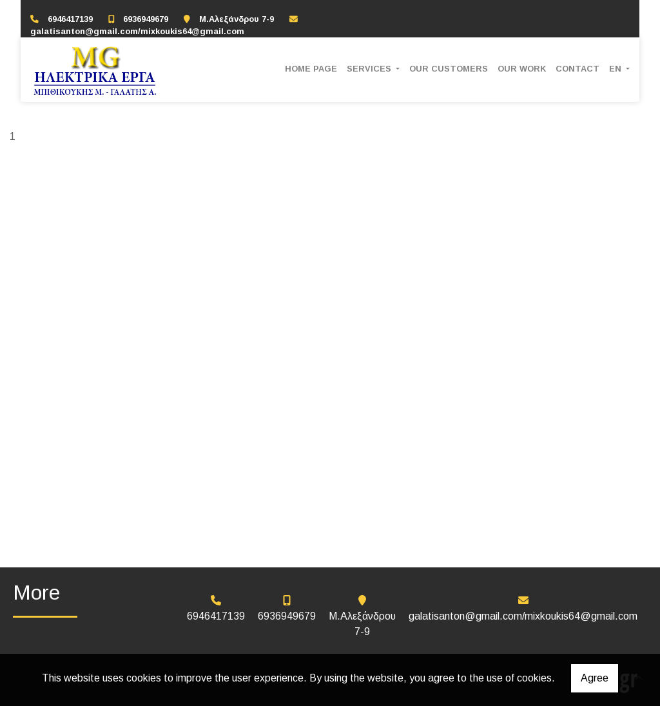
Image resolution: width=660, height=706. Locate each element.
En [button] (616, 69)
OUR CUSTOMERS (448, 69)
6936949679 (145, 19)
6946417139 (70, 19)
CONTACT (577, 69)
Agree (594, 677)
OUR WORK (522, 69)
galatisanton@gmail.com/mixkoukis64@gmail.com (137, 31)
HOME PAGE (311, 69)
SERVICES (370, 69)
